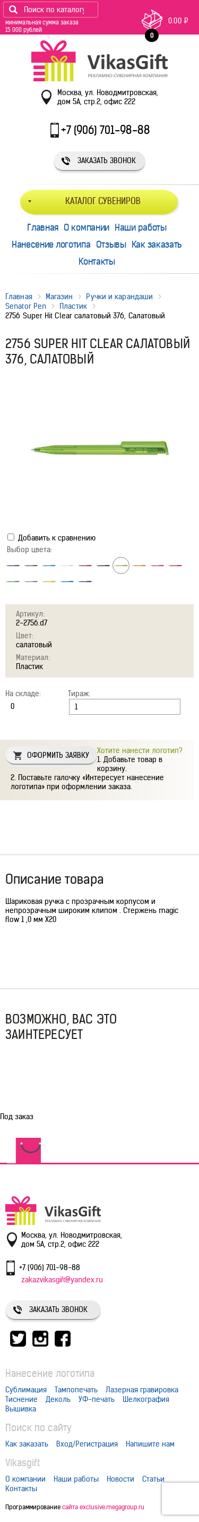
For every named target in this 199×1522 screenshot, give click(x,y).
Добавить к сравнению (51, 538)
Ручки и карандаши (119, 296)
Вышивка (20, 1409)
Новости (120, 1479)
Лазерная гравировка (142, 1389)
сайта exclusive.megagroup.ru (103, 1507)
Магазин (59, 296)
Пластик (73, 306)
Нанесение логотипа (51, 244)
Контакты (97, 261)
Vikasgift (22, 1463)
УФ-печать (97, 1399)
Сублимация (26, 1389)
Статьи (153, 1479)
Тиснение (21, 1399)
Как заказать (157, 244)
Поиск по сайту (38, 1428)
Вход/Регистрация (87, 1444)
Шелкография (146, 1399)
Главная (42, 227)
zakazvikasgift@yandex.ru (62, 1279)
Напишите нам (150, 1444)
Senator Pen (25, 306)
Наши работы (141, 227)
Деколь (58, 1399)
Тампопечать (76, 1389)
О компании (86, 227)
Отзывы (111, 244)
